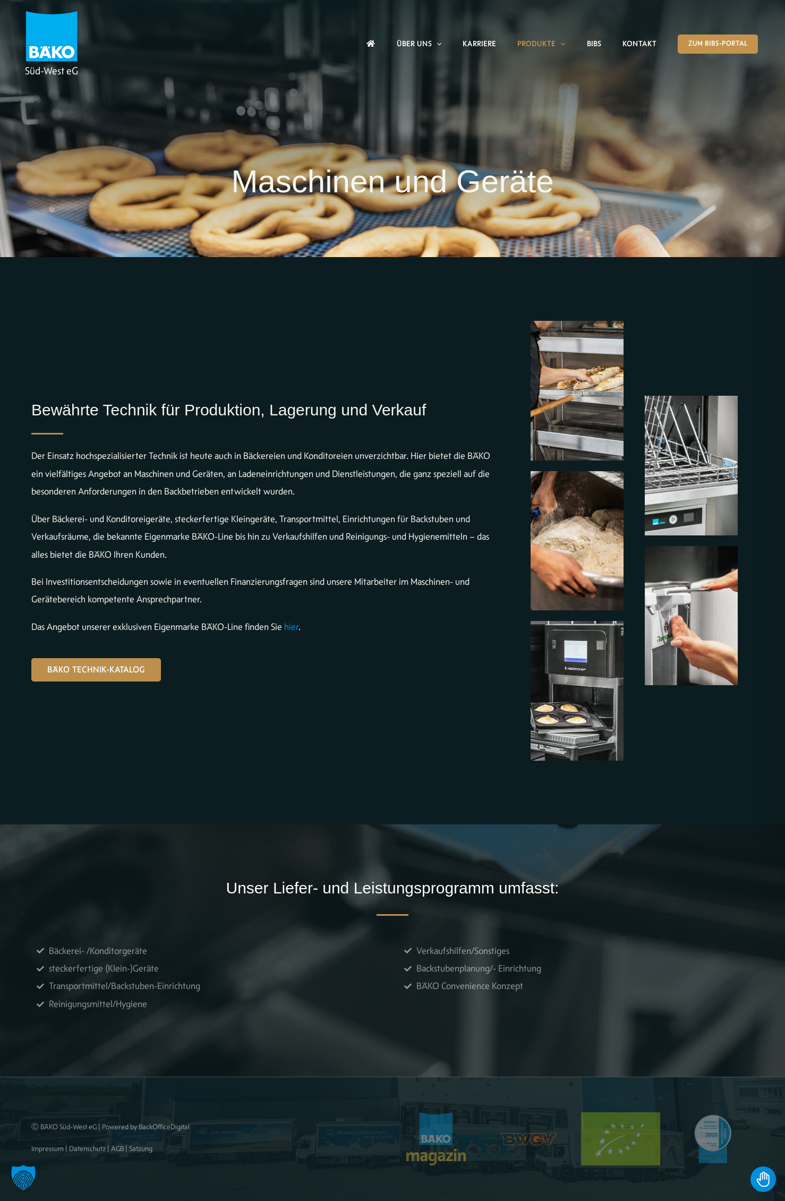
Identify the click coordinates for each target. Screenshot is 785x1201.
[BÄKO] (51, 35)
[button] (436, 44)
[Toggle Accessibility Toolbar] (763, 1179)
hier (291, 627)
